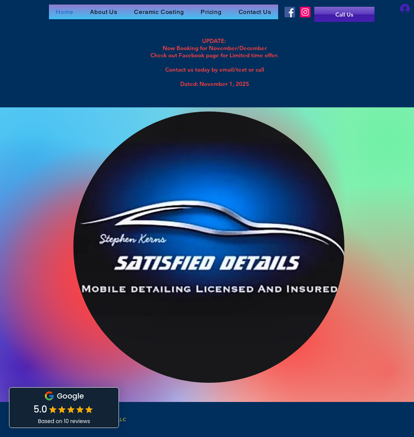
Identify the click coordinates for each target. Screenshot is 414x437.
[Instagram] (305, 12)
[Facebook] (290, 12)
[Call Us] (344, 14)
